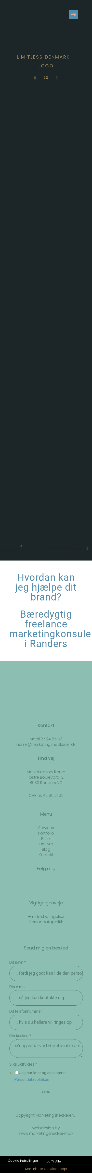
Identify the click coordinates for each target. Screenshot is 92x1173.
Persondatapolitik (46, 922)
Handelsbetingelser (46, 916)
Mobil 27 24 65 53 (46, 739)
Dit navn (17, 962)
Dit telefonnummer (25, 1011)
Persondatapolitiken (31, 1079)
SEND (46, 1091)
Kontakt (46, 855)
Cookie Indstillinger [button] (23, 1160)
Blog (46, 849)
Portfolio (46, 833)
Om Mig (46, 844)
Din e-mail (18, 987)
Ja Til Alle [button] (54, 1161)
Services (46, 828)
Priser (46, 838)
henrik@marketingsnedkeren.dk (46, 744)
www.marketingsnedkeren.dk (46, 1133)
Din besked (20, 1035)
